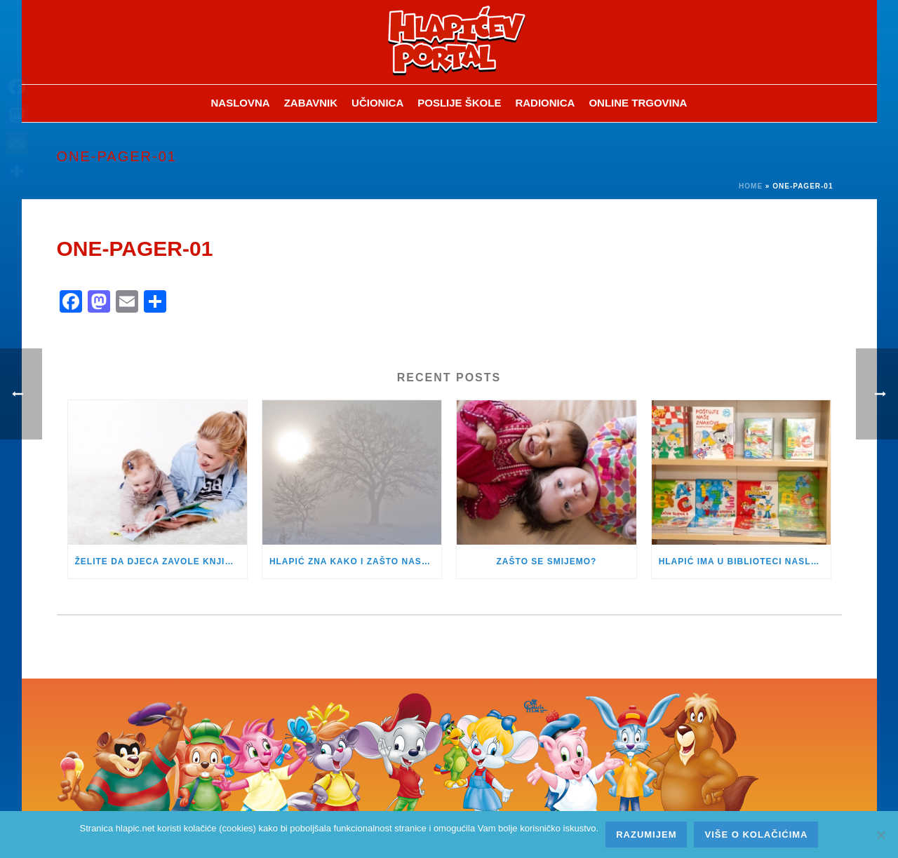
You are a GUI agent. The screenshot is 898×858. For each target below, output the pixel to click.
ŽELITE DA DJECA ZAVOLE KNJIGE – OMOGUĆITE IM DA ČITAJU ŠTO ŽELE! (161, 561)
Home (751, 186)
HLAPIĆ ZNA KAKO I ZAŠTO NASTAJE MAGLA (355, 561)
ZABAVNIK (310, 103)
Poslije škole (459, 103)
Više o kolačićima (755, 834)
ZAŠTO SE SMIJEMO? (547, 561)
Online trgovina (638, 103)
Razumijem (646, 834)
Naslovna (240, 103)
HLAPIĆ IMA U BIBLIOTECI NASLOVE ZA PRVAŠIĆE (745, 561)
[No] (880, 835)
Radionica (545, 103)
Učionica (377, 103)
